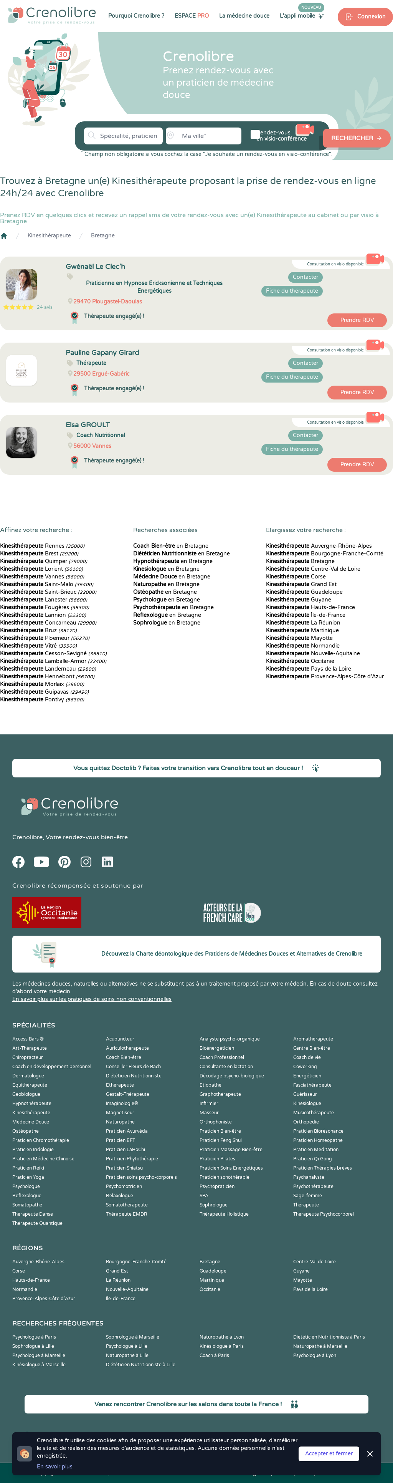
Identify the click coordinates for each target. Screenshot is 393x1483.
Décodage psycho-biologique (232, 1076)
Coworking (305, 1066)
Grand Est (301, 584)
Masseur (209, 1112)
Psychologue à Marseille (38, 1355)
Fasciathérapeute (312, 1085)
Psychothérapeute (313, 1186)
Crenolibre (27, 837)
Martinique (302, 630)
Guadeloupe (304, 592)
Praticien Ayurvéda (127, 1131)
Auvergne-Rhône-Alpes (319, 546)
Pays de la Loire (308, 669)
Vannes (42, 576)
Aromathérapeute (313, 1039)
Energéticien (307, 1076)
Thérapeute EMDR (126, 1214)
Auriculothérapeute (127, 1048)
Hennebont (47, 676)
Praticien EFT (120, 1140)
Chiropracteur (27, 1057)
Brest (39, 553)
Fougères (44, 607)
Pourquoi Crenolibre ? (136, 16)
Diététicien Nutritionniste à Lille (140, 1364)
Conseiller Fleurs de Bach (133, 1066)
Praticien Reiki (28, 1168)
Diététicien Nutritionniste (134, 1076)
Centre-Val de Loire (313, 569)
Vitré (38, 646)
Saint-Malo (46, 584)
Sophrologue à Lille (33, 1346)
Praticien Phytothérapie (132, 1159)
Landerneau (48, 669)
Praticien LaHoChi (125, 1149)
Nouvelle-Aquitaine (313, 653)
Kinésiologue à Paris (222, 1346)
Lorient (41, 569)
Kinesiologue (307, 1103)
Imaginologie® (122, 1103)
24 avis (45, 307)
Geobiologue (26, 1094)
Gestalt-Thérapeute (127, 1094)
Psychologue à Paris (34, 1337)
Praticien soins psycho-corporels (141, 1177)
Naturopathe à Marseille (320, 1346)
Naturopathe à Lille (127, 1355)
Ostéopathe (25, 1131)
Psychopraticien (217, 1186)
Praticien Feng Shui (221, 1140)
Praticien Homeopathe (318, 1140)
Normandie (303, 646)
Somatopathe (27, 1205)
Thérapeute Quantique (37, 1223)
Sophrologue (214, 1205)
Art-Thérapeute (29, 1048)
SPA (204, 1195)
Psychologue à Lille (126, 1346)
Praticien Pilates (217, 1159)
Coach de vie (307, 1057)
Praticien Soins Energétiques (231, 1168)
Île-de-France (305, 615)
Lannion (43, 615)
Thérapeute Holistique (224, 1214)
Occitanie (300, 661)
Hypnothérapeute (31, 1103)
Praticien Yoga (28, 1177)
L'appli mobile (302, 15)
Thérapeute (306, 1205)
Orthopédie (306, 1122)
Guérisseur (305, 1094)
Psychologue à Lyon (314, 1355)
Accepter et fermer (329, 1453)
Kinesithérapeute (49, 235)
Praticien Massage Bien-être (231, 1149)
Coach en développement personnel (51, 1066)
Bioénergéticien (217, 1048)
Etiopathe (210, 1085)
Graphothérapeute (220, 1094)
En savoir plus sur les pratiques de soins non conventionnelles (92, 999)
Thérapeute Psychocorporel (323, 1214)
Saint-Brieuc (48, 592)
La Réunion (303, 623)
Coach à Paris (214, 1355)
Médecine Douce (30, 1122)
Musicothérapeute (313, 1112)
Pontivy (42, 699)
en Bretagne (170, 546)
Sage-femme (307, 1195)
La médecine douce (244, 16)
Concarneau (48, 623)
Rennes (42, 546)
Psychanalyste (308, 1177)
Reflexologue (26, 1195)
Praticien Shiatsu (124, 1168)
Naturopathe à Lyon (222, 1337)
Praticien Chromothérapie (40, 1140)
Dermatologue (28, 1076)
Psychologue (26, 1186)
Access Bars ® (28, 1039)
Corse (296, 576)
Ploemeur (44, 638)
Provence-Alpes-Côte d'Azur (325, 676)
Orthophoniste (216, 1122)
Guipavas (44, 692)
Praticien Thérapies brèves (322, 1168)
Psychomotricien (124, 1186)
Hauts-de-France (310, 607)
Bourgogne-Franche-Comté (324, 553)
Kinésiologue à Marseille (39, 1364)
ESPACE (192, 16)
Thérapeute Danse (32, 1214)
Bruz (38, 630)
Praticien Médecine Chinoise (43, 1159)
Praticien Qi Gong (312, 1159)
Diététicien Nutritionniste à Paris (329, 1337)
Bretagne (103, 235)
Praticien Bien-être (220, 1131)
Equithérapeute (29, 1085)
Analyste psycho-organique (230, 1039)
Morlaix (42, 684)
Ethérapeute (120, 1085)
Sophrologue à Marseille (132, 1337)
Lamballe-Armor (53, 661)
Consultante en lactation (226, 1066)
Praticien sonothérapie (224, 1177)
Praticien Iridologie (33, 1149)
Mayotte (299, 638)
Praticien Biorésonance (318, 1131)
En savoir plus (55, 1466)
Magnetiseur (120, 1112)
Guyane (298, 600)
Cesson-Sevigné (53, 653)
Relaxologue (119, 1195)
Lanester (43, 600)
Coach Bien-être (123, 1057)
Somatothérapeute (127, 1205)
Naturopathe (120, 1122)
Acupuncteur (120, 1039)
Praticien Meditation (316, 1149)
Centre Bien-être (311, 1048)
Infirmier (209, 1103)
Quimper (43, 561)
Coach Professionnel (222, 1057)
